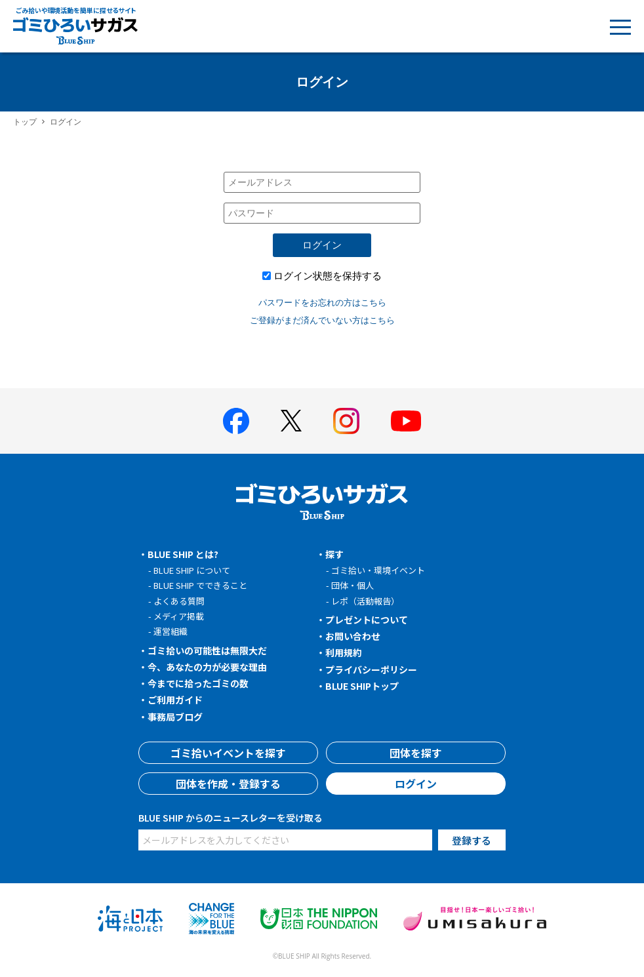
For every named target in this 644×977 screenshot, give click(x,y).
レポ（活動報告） (365, 601)
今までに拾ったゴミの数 (198, 683)
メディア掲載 (178, 616)
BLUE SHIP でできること (200, 585)
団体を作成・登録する (228, 783)
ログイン (322, 244)
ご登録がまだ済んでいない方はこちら (322, 320)
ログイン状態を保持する (327, 275)
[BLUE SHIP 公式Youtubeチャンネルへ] (406, 420)
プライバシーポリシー (371, 669)
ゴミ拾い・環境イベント (378, 570)
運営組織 (170, 631)
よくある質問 (179, 601)
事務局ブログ (175, 716)
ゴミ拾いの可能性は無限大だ (207, 650)
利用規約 (343, 652)
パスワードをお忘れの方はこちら (322, 302)
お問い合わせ (352, 636)
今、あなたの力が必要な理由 (207, 666)
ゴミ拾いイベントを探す (228, 753)
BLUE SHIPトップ (362, 685)
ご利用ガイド (175, 699)
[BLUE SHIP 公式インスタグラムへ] (346, 421)
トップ (25, 121)
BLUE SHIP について (191, 570)
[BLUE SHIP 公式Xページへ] (291, 420)
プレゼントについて (366, 619)
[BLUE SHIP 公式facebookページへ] (236, 421)
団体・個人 (352, 585)
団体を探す (416, 753)
